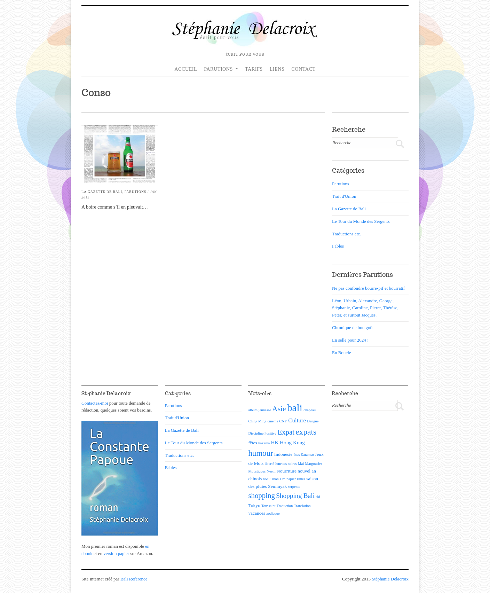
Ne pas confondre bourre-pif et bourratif (368, 288)
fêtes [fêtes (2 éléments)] (252, 442)
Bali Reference (134, 579)
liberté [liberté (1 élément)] (269, 464)
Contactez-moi (94, 403)
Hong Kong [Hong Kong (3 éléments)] (292, 442)
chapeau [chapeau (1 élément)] (309, 410)
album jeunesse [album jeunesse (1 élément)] (259, 410)
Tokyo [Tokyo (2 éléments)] (254, 505)
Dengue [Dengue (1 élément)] (312, 421)
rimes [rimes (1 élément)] (301, 479)
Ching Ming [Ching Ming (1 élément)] (257, 421)
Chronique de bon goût (353, 327)
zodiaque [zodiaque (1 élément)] (272, 513)
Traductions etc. (346, 233)
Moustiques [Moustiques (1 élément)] (257, 471)
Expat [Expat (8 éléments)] (285, 432)
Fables (338, 246)
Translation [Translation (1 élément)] (302, 506)
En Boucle (341, 352)
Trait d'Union (344, 196)
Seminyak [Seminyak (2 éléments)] (277, 486)
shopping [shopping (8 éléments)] (261, 495)
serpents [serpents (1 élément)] (294, 487)
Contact (303, 69)
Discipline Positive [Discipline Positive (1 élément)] (262, 433)
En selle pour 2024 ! (350, 340)
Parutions (218, 69)
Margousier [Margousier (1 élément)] (313, 464)
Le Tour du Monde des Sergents (361, 221)
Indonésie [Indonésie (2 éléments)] (283, 454)
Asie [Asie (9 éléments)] (279, 409)
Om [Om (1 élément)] (282, 479)
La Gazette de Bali (101, 192)
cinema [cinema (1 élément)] (272, 421)
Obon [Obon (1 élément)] (274, 479)
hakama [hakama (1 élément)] (264, 443)
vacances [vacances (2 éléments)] (256, 513)
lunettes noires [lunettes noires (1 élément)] (286, 464)
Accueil (185, 69)
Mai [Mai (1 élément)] (301, 464)
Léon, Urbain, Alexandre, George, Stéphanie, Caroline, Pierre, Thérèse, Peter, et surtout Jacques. (365, 308)
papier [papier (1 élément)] (291, 479)
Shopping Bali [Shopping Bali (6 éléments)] (295, 495)
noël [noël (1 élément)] (266, 479)
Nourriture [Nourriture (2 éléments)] (287, 471)
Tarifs (254, 69)
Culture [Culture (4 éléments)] (297, 420)
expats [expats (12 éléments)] (305, 431)
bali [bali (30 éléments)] (294, 407)
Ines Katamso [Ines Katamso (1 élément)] (304, 455)
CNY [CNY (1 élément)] (283, 421)
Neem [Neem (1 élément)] (271, 471)
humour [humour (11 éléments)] (260, 453)
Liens (277, 69)
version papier (116, 553)
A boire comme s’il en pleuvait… (114, 207)
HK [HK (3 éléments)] (274, 442)
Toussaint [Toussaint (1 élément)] (268, 506)
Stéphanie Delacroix (390, 579)
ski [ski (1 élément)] (318, 497)
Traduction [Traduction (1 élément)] (285, 506)
